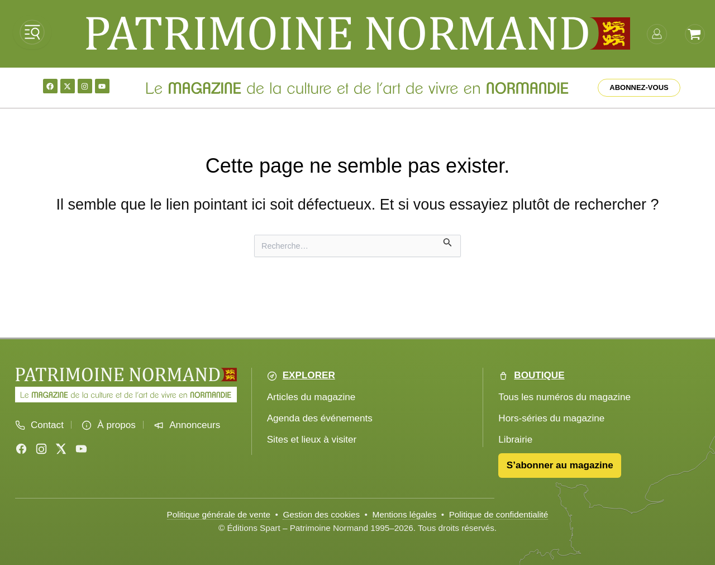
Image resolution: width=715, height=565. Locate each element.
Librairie (515, 439)
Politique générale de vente (218, 514)
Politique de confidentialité (499, 514)
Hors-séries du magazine (551, 418)
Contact (47, 425)
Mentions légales (404, 514)
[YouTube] (81, 449)
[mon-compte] (657, 33)
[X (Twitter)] (61, 449)
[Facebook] (21, 449)
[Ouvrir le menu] (32, 32)
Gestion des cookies (321, 514)
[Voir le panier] (695, 33)
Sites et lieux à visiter (312, 439)
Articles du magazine (311, 397)
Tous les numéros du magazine (564, 397)
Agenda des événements (320, 418)
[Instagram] (41, 449)
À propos (116, 425)
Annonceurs (194, 425)
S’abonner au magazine (560, 465)
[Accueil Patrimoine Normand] (126, 375)
